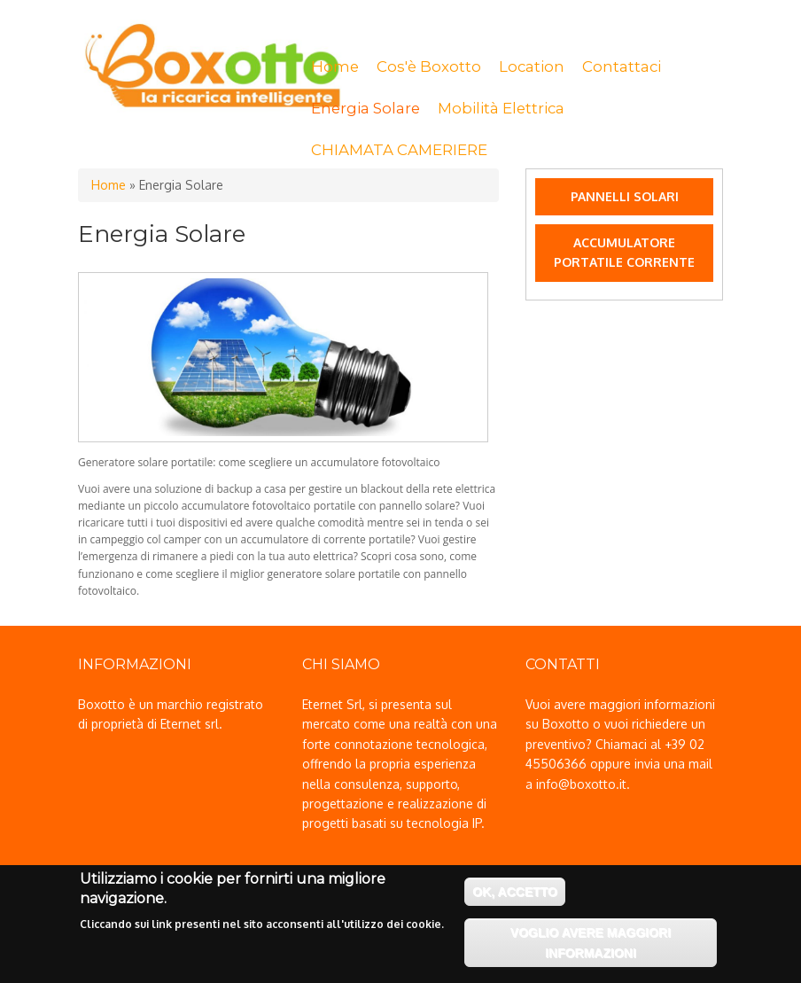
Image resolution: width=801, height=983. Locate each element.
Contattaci (621, 66)
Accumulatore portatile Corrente (624, 252)
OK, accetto (514, 898)
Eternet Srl (332, 704)
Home (335, 66)
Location (531, 66)
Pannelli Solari (625, 196)
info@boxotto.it (581, 784)
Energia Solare (365, 108)
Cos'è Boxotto (429, 66)
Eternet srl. (191, 723)
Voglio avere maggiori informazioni (590, 948)
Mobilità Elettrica (501, 108)
